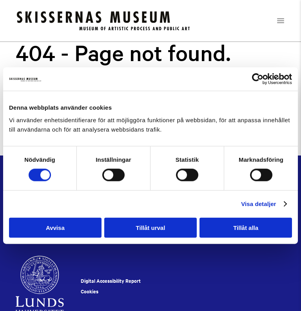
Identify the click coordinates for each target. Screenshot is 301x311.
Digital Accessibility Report (111, 280)
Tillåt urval (150, 227)
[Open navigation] (287, 20)
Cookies (89, 291)
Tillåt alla (245, 227)
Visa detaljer (258, 204)
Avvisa (55, 227)
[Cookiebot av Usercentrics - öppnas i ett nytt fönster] (257, 79)
